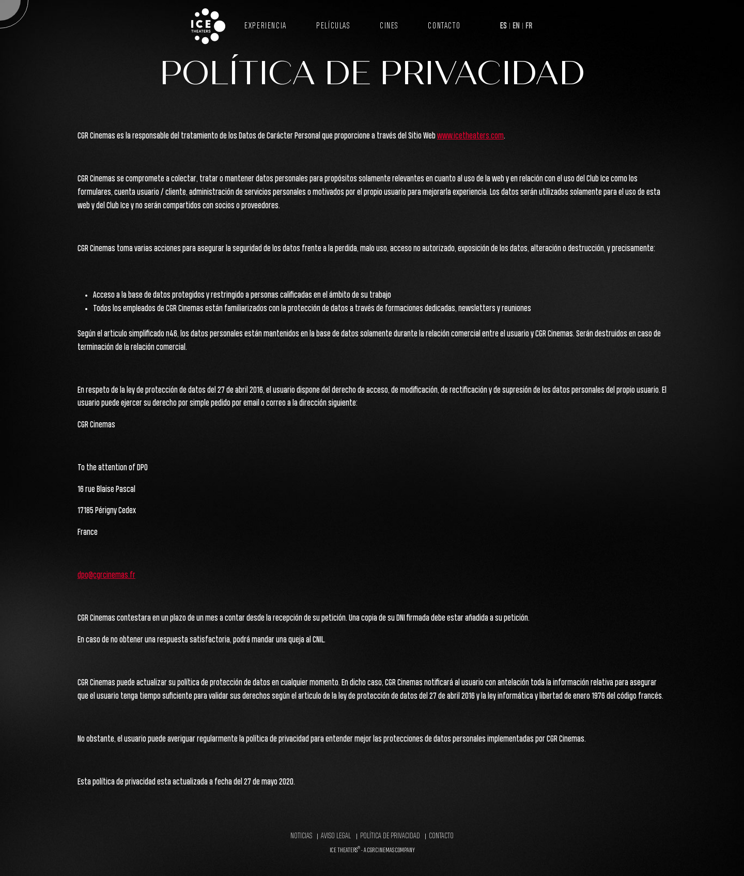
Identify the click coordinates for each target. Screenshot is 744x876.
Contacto (444, 26)
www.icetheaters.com (470, 136)
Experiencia (265, 26)
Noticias (301, 836)
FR (528, 26)
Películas (333, 26)
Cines (389, 26)
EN (516, 26)
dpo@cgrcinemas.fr (106, 575)
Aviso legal (336, 836)
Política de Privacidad (390, 836)
